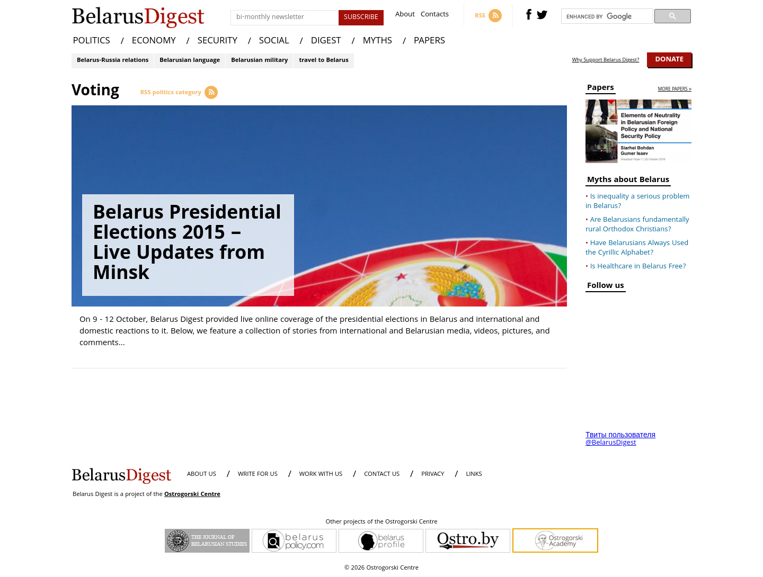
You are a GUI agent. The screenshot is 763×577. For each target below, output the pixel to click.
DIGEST (326, 41)
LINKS (474, 475)
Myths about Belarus (628, 181)
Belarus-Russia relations (112, 61)
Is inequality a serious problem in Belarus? (637, 201)
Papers (600, 89)
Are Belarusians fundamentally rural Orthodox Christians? (637, 225)
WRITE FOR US (258, 475)
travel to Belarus (323, 61)
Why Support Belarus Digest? (606, 60)
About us (201, 475)
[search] (606, 16)
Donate (669, 60)
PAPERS (429, 41)
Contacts (435, 15)
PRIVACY (432, 475)
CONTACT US (382, 475)
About (405, 15)
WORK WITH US (320, 475)
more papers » (674, 89)
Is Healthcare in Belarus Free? (638, 267)
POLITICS (91, 41)
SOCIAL (274, 41)
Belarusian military (259, 61)
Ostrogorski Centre (192, 495)
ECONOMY (154, 41)
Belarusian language (189, 61)
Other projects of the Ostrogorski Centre (381, 522)
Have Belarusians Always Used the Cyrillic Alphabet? (636, 248)
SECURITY (217, 41)
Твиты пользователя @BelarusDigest (620, 439)
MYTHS (377, 41)
